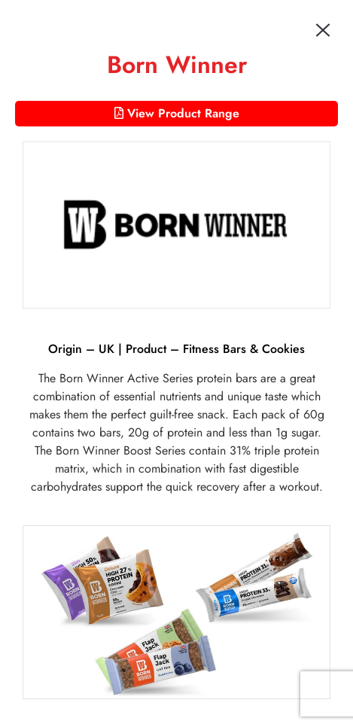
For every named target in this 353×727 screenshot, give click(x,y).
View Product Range (176, 113)
